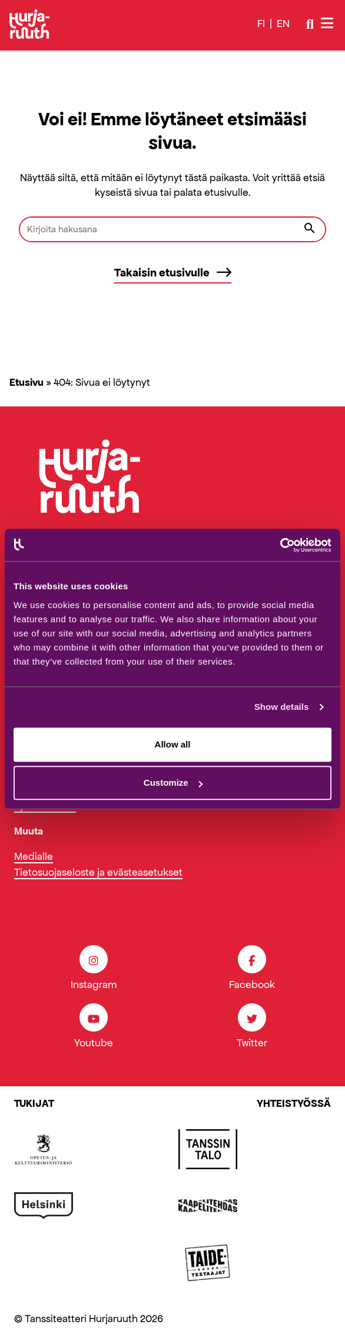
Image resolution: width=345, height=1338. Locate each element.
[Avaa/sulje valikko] (328, 23)
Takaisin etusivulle (172, 272)
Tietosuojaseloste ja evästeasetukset (98, 872)
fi (261, 23)
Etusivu (26, 382)
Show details (281, 707)
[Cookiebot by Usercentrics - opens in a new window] (279, 545)
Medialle (33, 856)
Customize (173, 783)
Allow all (173, 744)
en (283, 23)
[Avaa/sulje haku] (310, 24)
